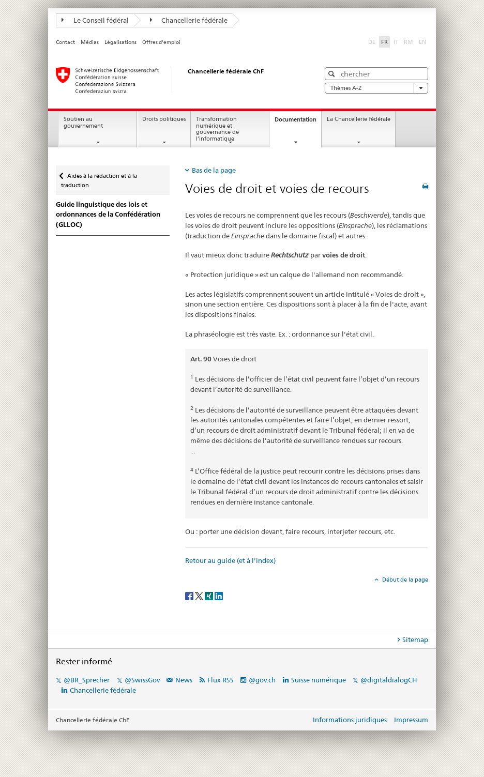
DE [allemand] (372, 41)
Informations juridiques (350, 719)
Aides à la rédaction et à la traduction (99, 177)
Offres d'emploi (161, 42)
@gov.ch (262, 680)
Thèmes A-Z (376, 88)
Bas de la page (214, 170)
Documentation (298, 122)
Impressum (411, 719)
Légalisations (120, 42)
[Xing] (210, 595)
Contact (65, 42)
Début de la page (404, 579)
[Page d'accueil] (177, 80)
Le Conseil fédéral (95, 20)
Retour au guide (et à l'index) (230, 560)
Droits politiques (164, 119)
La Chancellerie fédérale (358, 119)
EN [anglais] (423, 41)
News (183, 680)
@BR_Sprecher (87, 680)
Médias (90, 42)
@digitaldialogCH (388, 680)
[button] (332, 74)
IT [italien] (397, 41)
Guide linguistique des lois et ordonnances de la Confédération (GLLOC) (108, 215)
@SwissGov (142, 680)
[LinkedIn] (219, 595)
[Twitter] (200, 595)
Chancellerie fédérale (189, 20)
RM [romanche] (409, 41)
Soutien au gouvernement (83, 122)
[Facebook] (190, 595)
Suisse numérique (319, 680)
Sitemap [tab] (415, 639)
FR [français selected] (384, 41)
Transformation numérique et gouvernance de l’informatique (217, 129)
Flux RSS (220, 680)
